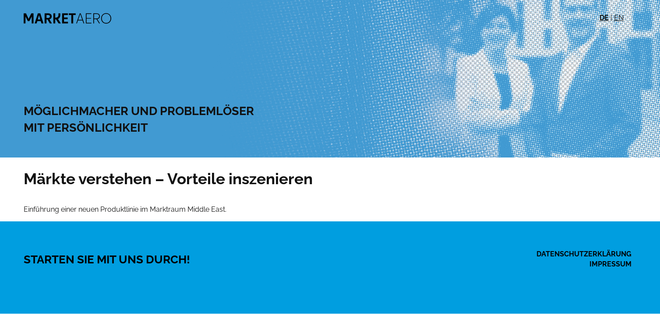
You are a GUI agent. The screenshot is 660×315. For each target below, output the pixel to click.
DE (604, 18)
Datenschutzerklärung (584, 254)
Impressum (610, 264)
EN (619, 18)
